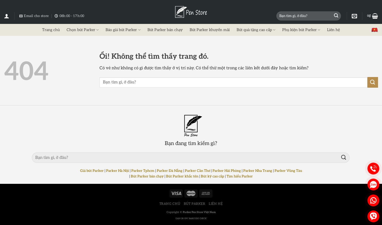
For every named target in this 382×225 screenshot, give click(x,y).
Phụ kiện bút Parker (301, 29)
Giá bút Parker (92, 171)
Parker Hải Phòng (226, 171)
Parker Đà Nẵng (170, 171)
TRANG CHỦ (169, 204)
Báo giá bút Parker (123, 29)
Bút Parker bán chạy (165, 30)
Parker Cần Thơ (197, 171)
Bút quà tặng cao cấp (256, 29)
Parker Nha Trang (257, 171)
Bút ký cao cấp (212, 176)
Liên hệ (333, 30)
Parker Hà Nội (117, 171)
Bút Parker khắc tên (182, 176)
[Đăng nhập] (6, 16)
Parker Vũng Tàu (288, 171)
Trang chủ (51, 30)
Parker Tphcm (142, 171)
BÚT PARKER (194, 204)
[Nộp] (336, 15)
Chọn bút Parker (83, 29)
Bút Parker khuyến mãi (210, 30)
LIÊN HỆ (216, 204)
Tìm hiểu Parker (240, 176)
